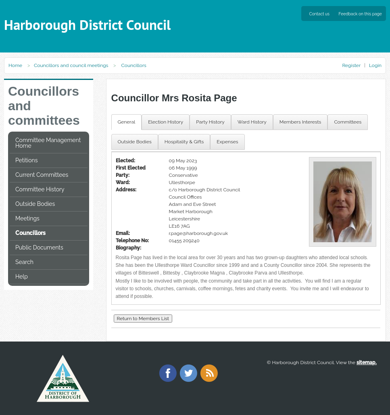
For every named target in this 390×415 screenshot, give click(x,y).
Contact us (319, 13)
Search (24, 262)
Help (21, 276)
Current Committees (41, 175)
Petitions (26, 160)
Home (15, 65)
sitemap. (367, 362)
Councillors (30, 233)
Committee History (40, 189)
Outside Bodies (35, 204)
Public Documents (39, 247)
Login (375, 65)
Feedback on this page (360, 13)
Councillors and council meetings (71, 65)
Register (351, 65)
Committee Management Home (48, 143)
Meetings (27, 218)
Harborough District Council (87, 25)
